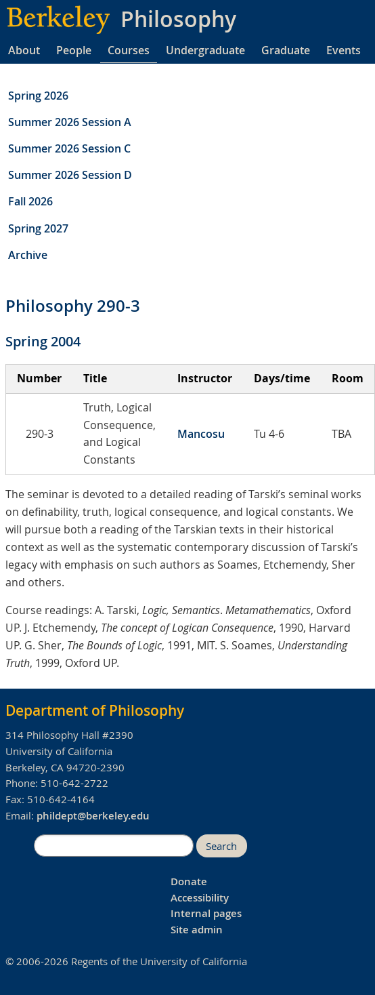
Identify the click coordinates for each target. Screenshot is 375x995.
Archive (27, 254)
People (73, 50)
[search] (114, 845)
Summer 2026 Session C (69, 148)
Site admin (197, 929)
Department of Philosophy (94, 710)
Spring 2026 (38, 95)
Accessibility (200, 897)
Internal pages (206, 913)
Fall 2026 (30, 201)
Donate (189, 881)
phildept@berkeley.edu (93, 815)
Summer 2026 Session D (70, 174)
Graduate (285, 50)
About (24, 50)
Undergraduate (205, 50)
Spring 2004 (43, 341)
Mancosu (201, 433)
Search (221, 846)
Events (343, 50)
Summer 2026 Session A (69, 122)
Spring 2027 (38, 228)
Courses (129, 50)
